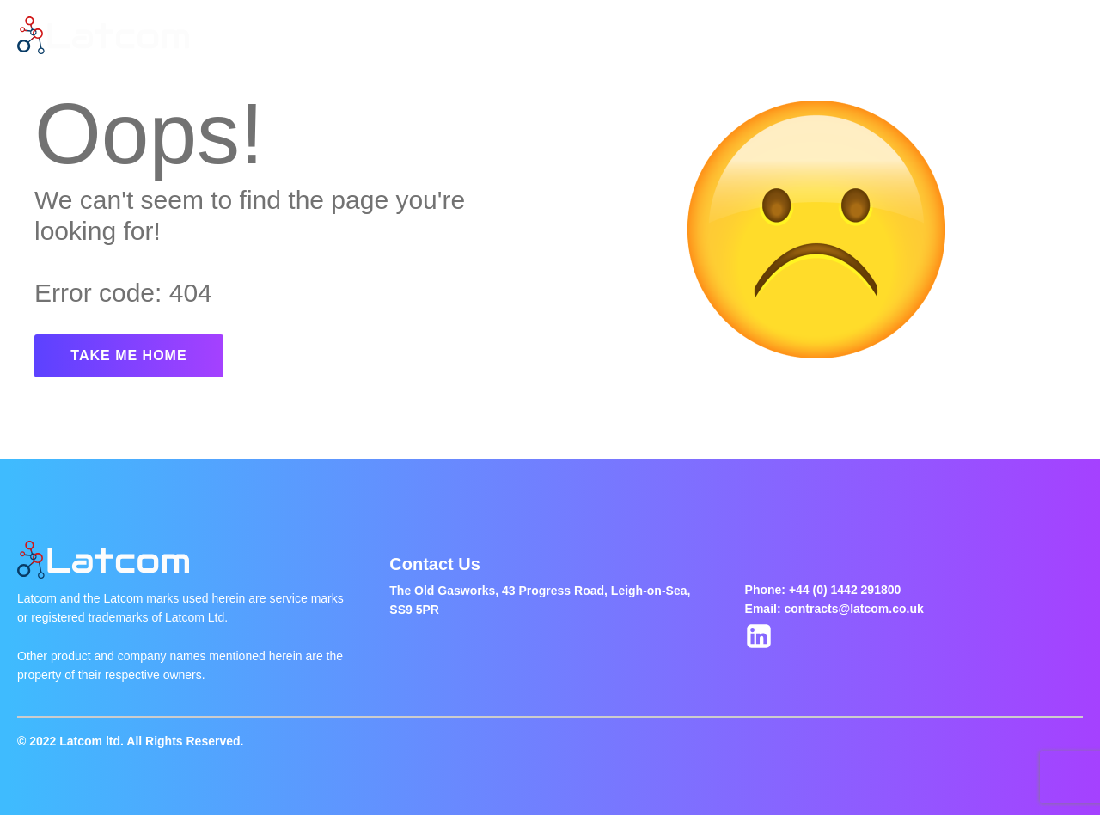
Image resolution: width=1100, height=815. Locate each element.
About (380, 35)
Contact (708, 35)
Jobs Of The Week (594, 35)
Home (309, 35)
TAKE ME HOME (128, 355)
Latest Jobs (468, 35)
